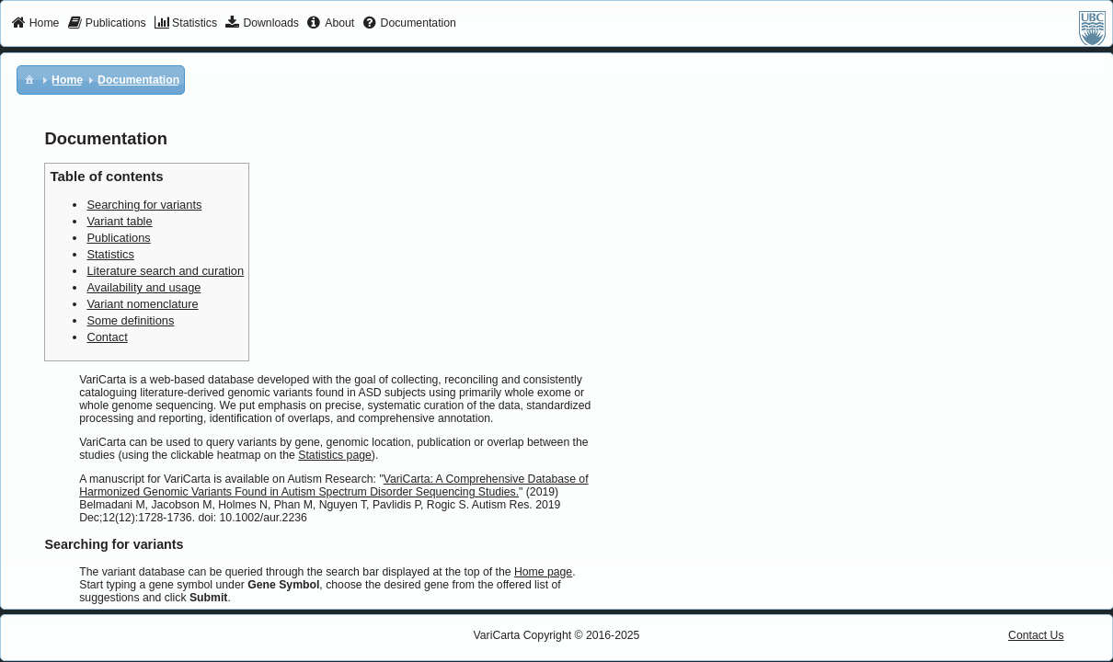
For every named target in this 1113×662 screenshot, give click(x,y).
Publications (118, 238)
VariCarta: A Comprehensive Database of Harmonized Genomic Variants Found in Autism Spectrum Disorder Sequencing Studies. (333, 485)
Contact (106, 337)
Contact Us (1036, 635)
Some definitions (130, 320)
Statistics (109, 254)
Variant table (119, 221)
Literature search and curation (165, 271)
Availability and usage (143, 287)
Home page (543, 571)
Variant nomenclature (142, 304)
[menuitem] (35, 24)
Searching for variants (143, 204)
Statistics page (335, 455)
